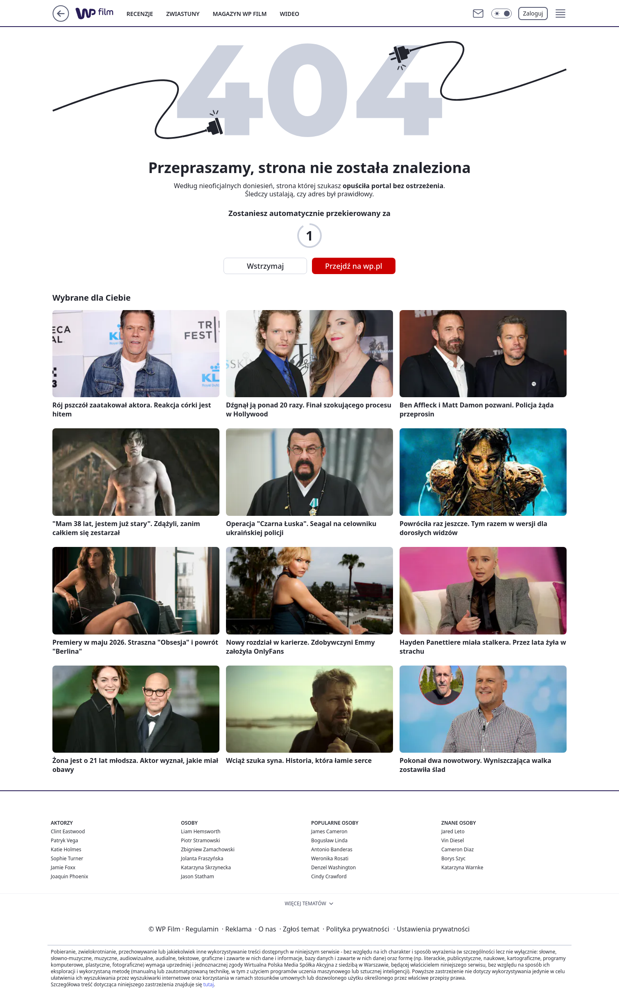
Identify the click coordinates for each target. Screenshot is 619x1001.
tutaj (208, 984)
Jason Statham (197, 876)
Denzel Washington (333, 867)
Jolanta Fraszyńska (202, 858)
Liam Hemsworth (200, 831)
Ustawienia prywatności (431, 929)
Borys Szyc (453, 858)
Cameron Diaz (457, 849)
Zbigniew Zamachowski (208, 849)
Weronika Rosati (329, 858)
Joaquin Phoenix (69, 876)
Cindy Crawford (329, 876)
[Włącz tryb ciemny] (501, 13)
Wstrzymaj (265, 266)
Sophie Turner (67, 858)
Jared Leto (453, 831)
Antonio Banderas (331, 849)
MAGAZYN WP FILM (240, 14)
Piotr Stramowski (200, 840)
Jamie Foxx (63, 867)
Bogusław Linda (329, 840)
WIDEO (289, 14)
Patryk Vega (64, 840)
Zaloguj (533, 13)
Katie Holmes (66, 849)
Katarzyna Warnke (462, 867)
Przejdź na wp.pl (353, 266)
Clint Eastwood (68, 831)
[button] (560, 13)
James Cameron (329, 831)
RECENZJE (140, 14)
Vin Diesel (452, 840)
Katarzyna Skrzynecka (206, 867)
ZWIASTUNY (183, 14)
